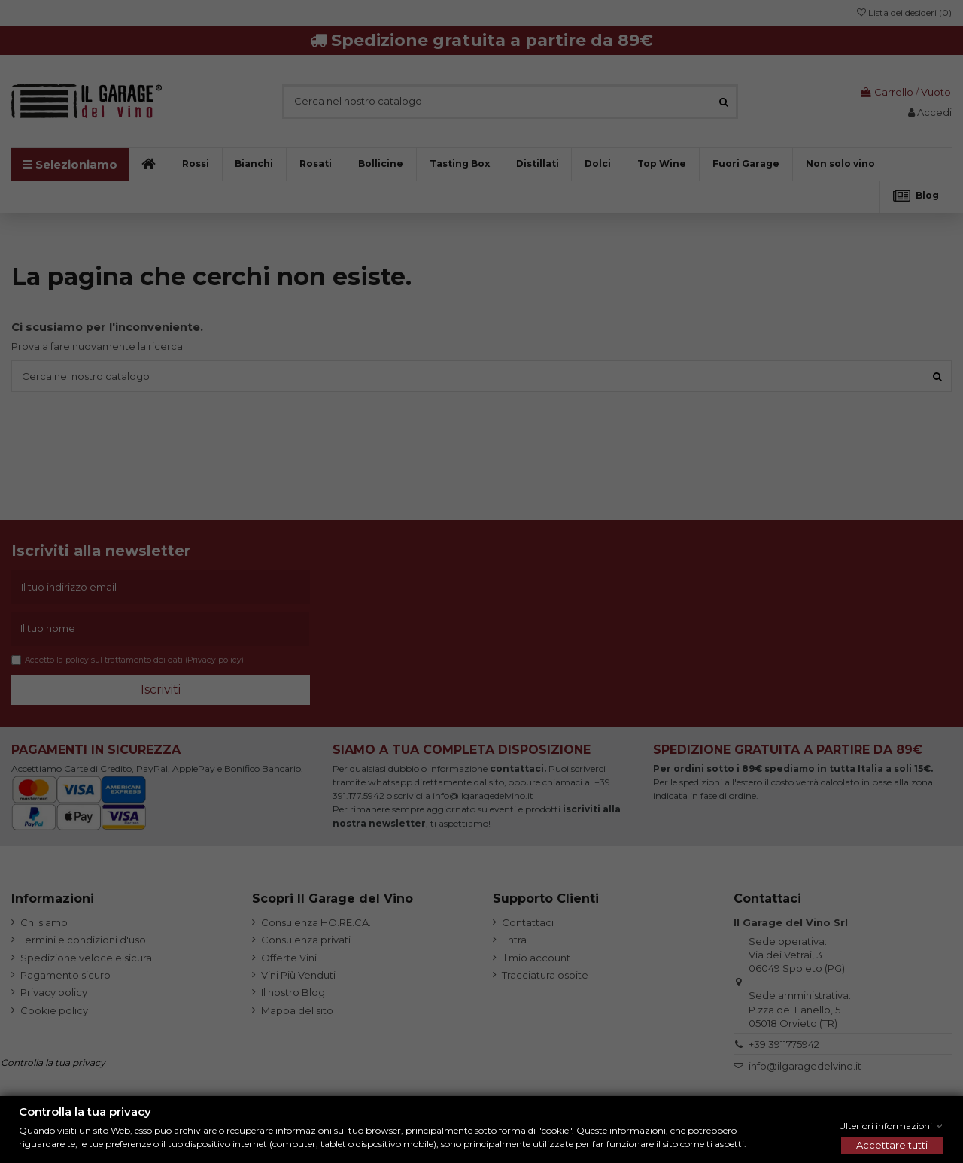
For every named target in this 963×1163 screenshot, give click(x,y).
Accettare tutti (892, 1145)
